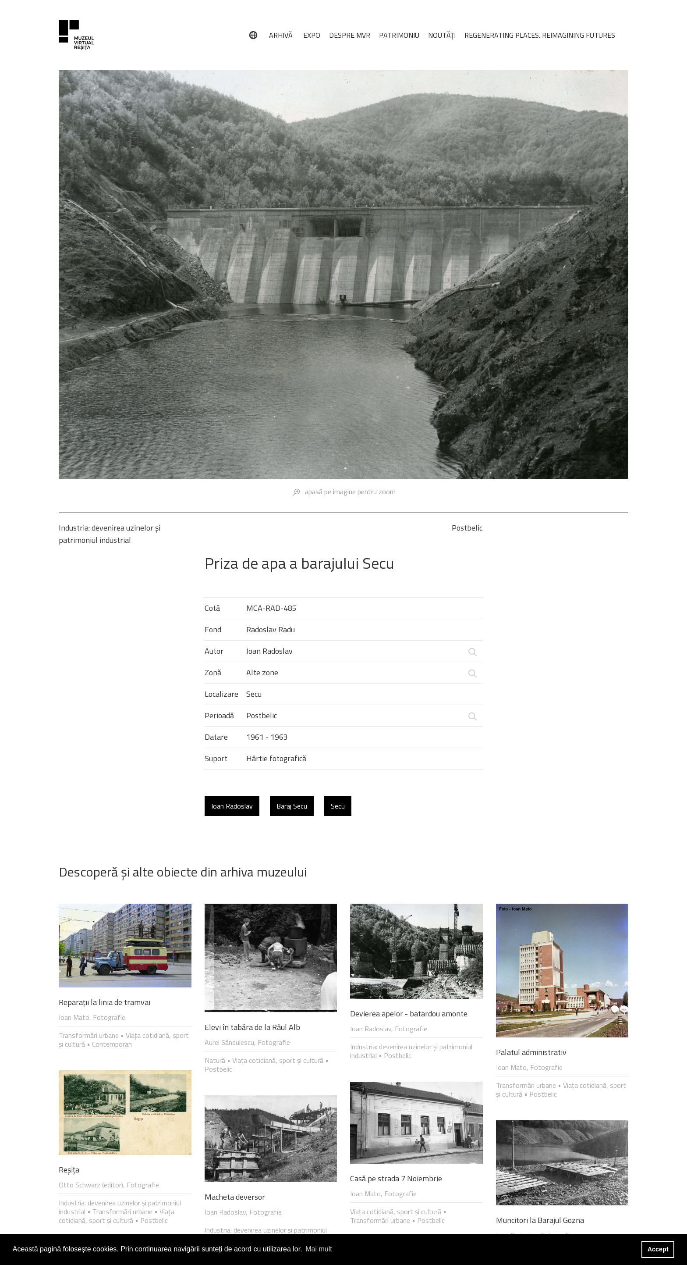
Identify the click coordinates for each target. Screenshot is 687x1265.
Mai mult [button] (318, 1249)
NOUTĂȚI (442, 35)
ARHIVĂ (281, 35)
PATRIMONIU (399, 35)
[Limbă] (253, 35)
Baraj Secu (291, 806)
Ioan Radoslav (232, 806)
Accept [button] (658, 1249)
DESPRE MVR (349, 35)
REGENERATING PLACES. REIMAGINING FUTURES (539, 35)
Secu (338, 806)
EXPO (311, 35)
